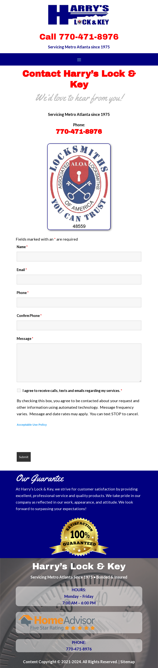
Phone (23, 293)
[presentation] (46, 439)
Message (25, 338)
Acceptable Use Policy (32, 424)
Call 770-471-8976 (78, 36)
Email (22, 270)
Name (22, 247)
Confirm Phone (29, 315)
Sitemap (127, 661)
